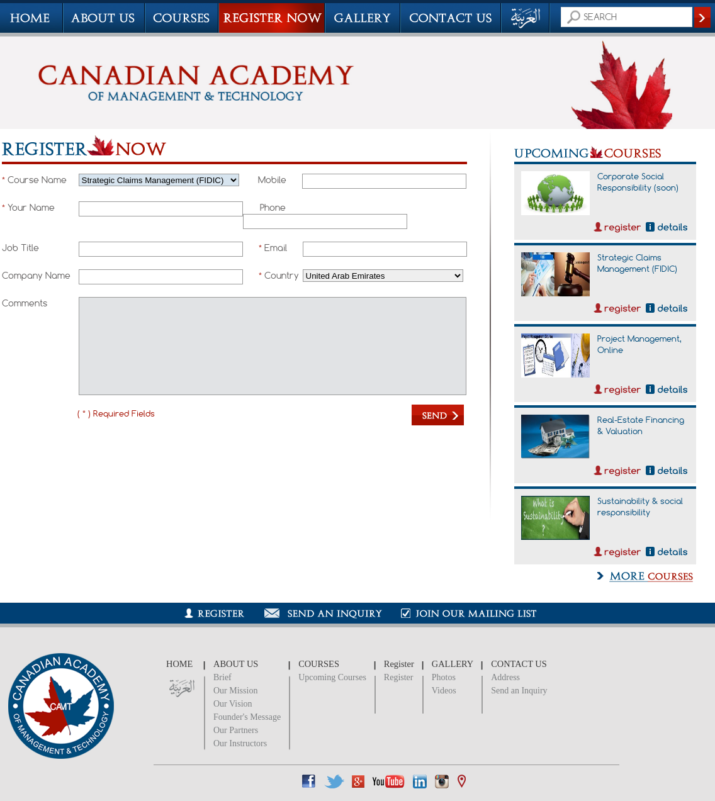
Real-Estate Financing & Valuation (640, 425)
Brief (222, 677)
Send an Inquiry (519, 690)
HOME (179, 664)
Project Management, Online (639, 344)
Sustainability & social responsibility (640, 506)
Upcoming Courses (332, 677)
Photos (444, 677)
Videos (444, 690)
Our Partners (235, 730)
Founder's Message (247, 717)
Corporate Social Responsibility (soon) (637, 182)
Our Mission (235, 690)
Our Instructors (240, 743)
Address (505, 677)
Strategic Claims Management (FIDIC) (637, 263)
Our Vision (232, 704)
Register (399, 677)
